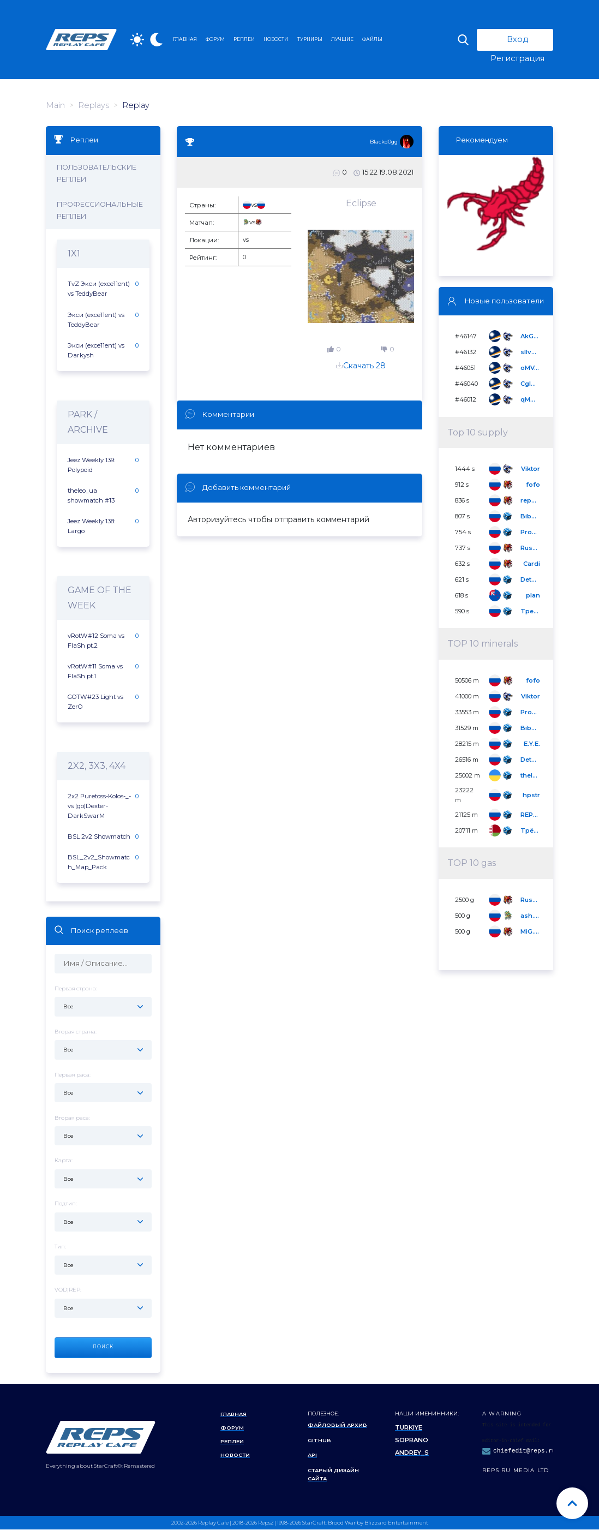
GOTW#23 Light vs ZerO (95, 702)
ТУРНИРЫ (309, 39)
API (312, 1456)
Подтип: (103, 1216)
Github (319, 1440)
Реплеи (232, 1442)
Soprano (411, 1440)
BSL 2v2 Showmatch (99, 837)
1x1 (74, 254)
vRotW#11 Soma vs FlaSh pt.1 (95, 671)
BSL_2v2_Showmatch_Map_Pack (99, 862)
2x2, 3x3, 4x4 (96, 766)
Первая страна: (103, 1001)
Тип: (103, 1259)
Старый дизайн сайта (333, 1474)
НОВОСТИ (275, 39)
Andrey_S (412, 1453)
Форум (232, 1428)
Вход (517, 39)
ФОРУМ (215, 39)
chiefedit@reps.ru (524, 1451)
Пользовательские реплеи (97, 173)
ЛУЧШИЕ (342, 39)
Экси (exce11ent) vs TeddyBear (96, 319)
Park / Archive (88, 422)
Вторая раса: (103, 1130)
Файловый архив (337, 1426)
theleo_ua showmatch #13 (91, 495)
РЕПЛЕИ (244, 39)
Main (55, 105)
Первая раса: (103, 1087)
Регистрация (517, 58)
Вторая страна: (103, 1044)
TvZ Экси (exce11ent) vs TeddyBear (99, 289)
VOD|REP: (103, 1302)
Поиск (103, 1347)
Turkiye (408, 1428)
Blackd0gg (384, 142)
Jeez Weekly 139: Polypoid (91, 465)
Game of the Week (99, 598)
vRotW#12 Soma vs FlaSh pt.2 (96, 640)
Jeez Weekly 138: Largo (91, 526)
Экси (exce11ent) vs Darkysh (96, 350)
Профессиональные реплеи (100, 210)
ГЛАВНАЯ (185, 39)
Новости (235, 1456)
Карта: (103, 1173)
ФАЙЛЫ (372, 39)
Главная (233, 1414)
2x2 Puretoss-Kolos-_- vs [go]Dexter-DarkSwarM (99, 806)
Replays (93, 105)
